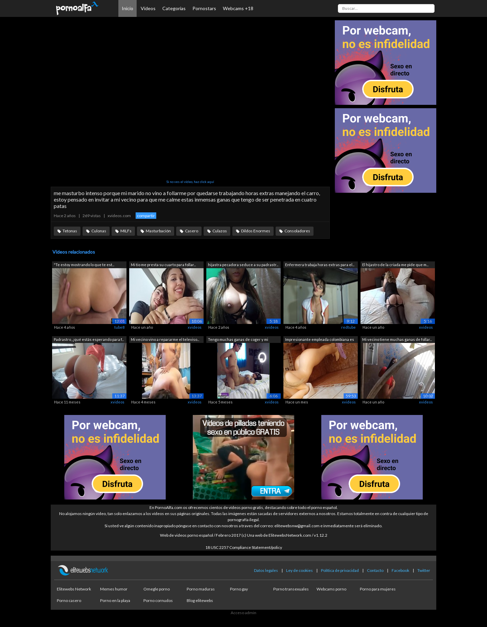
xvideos (195, 327)
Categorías (174, 8)
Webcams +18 (238, 8)
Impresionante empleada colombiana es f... (319, 340)
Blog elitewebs (200, 600)
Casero (191, 230)
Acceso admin (243, 612)
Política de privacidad (340, 570)
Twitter (423, 570)
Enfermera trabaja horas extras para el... (319, 264)
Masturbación (158, 230)
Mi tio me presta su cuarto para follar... (163, 264)
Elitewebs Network (74, 588)
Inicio (127, 8)
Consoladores (297, 230)
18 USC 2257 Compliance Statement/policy (243, 547)
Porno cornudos (158, 600)
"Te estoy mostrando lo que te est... (84, 264)
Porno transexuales (291, 588)
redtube (348, 327)
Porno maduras (201, 588)
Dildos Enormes (255, 230)
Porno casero (69, 600)
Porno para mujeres (378, 588)
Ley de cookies (299, 570)
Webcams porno (331, 588)
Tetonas (70, 230)
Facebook (400, 570)
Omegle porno (156, 588)
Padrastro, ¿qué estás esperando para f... (89, 339)
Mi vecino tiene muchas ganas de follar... (397, 339)
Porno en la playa (115, 600)
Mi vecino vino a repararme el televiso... (165, 339)
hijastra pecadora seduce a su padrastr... (243, 264)
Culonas (98, 230)
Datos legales (266, 570)
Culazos (219, 230)
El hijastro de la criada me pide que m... (395, 264)
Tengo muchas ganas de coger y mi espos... (238, 340)
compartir (146, 215)
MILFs (126, 230)
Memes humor (113, 588)
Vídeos (148, 8)
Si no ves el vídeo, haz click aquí (190, 182)
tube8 (119, 327)
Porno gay (239, 588)
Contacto (375, 570)
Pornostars (204, 8)
